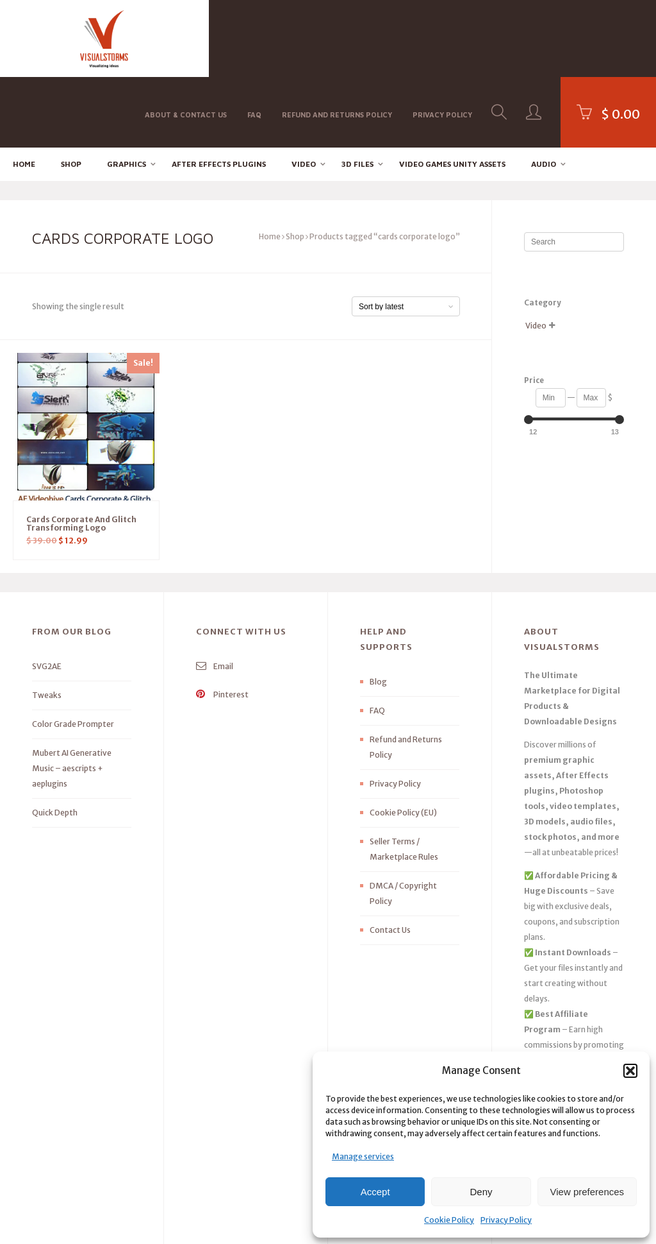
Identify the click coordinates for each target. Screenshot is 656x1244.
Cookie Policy (449, 1220)
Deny (481, 1191)
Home (24, 93)
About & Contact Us (186, 37)
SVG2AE (47, 596)
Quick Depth (55, 742)
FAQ (254, 37)
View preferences (587, 1191)
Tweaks (47, 624)
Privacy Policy (506, 1220)
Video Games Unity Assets (452, 93)
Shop (71, 93)
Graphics (126, 93)
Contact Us (390, 859)
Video (303, 93)
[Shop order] (406, 236)
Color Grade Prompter (73, 653)
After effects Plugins (219, 93)
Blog (378, 611)
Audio (543, 93)
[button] (630, 1070)
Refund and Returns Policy (337, 37)
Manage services (363, 1156)
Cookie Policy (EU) (403, 742)
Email (214, 596)
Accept (375, 1191)
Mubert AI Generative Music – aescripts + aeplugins (71, 697)
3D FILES (357, 93)
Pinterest (222, 624)
